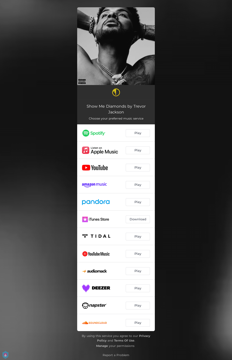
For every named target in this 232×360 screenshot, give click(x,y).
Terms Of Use (124, 340)
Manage (102, 346)
